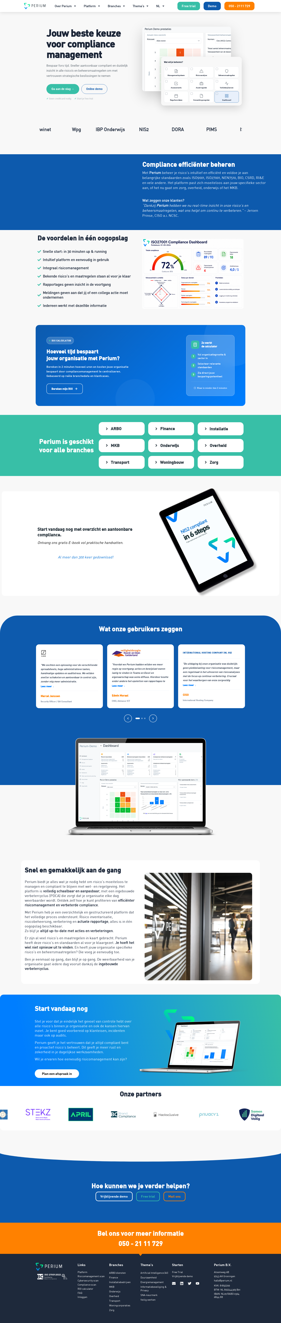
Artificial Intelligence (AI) (154, 1271)
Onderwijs (114, 1290)
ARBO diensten (117, 1271)
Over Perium (66, 6)
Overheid (114, 1294)
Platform (92, 6)
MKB (111, 1285)
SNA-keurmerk (149, 1293)
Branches (116, 6)
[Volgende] (153, 717)
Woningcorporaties (119, 1304)
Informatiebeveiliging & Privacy (153, 1287)
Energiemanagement (152, 1281)
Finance (113, 1276)
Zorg (111, 1308)
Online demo (94, 89)
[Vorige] (128, 717)
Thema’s (141, 6)
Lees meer (47, 685)
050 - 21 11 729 (140, 1242)
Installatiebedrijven (120, 1281)
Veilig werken (148, 1298)
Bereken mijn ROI (64, 388)
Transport (114, 1299)
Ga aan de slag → (62, 89)
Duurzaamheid (148, 1276)
